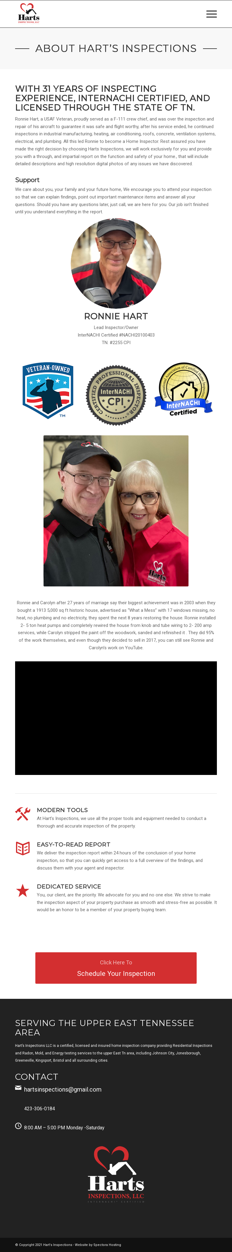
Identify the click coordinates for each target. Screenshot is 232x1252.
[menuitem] (208, 13)
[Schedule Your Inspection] (116, 968)
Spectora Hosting (107, 1245)
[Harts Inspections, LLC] (28, 13)
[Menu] (208, 13)
